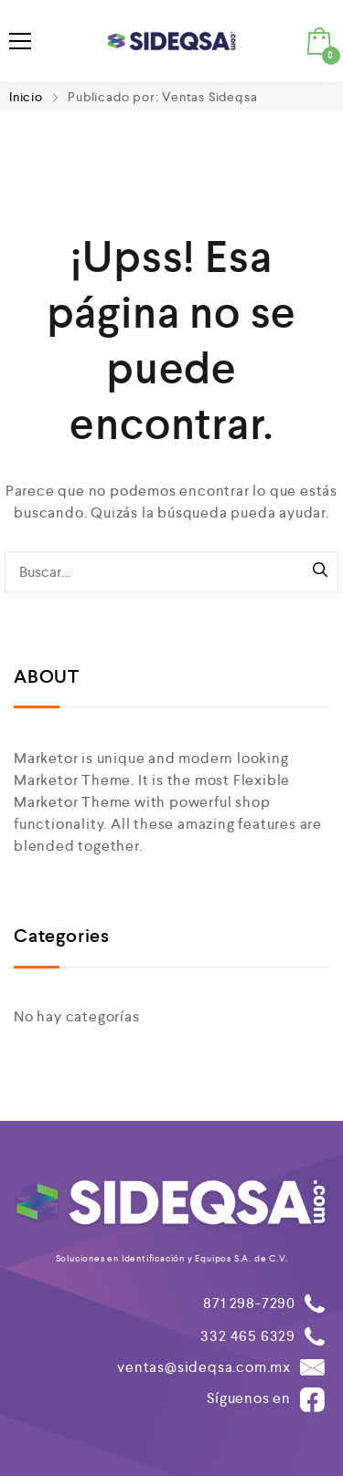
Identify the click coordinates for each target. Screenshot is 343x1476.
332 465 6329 (247, 1335)
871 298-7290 (249, 1303)
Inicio (28, 97)
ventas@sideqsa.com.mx (204, 1367)
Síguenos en (266, 1399)
